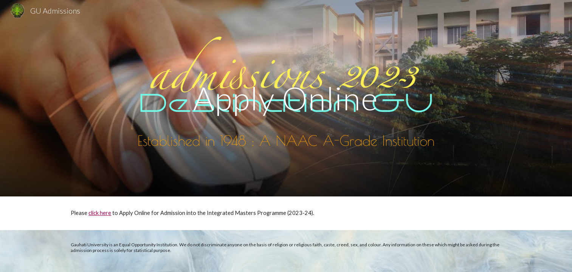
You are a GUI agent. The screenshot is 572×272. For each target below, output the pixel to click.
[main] (286, 98)
